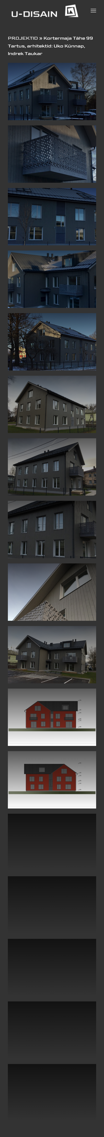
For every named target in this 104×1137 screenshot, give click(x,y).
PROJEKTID (23, 38)
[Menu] (93, 10)
